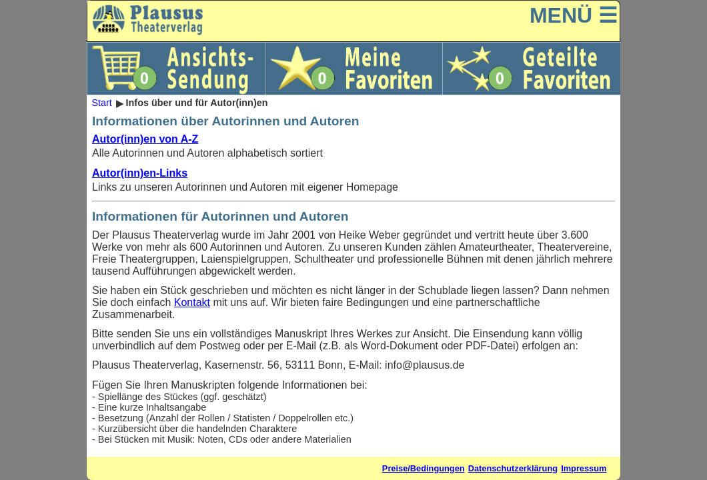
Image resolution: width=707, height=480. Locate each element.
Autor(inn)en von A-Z (145, 139)
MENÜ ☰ (574, 15)
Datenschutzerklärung (513, 468)
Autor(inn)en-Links (139, 173)
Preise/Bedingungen (423, 468)
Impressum (583, 468)
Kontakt (192, 302)
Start (101, 103)
